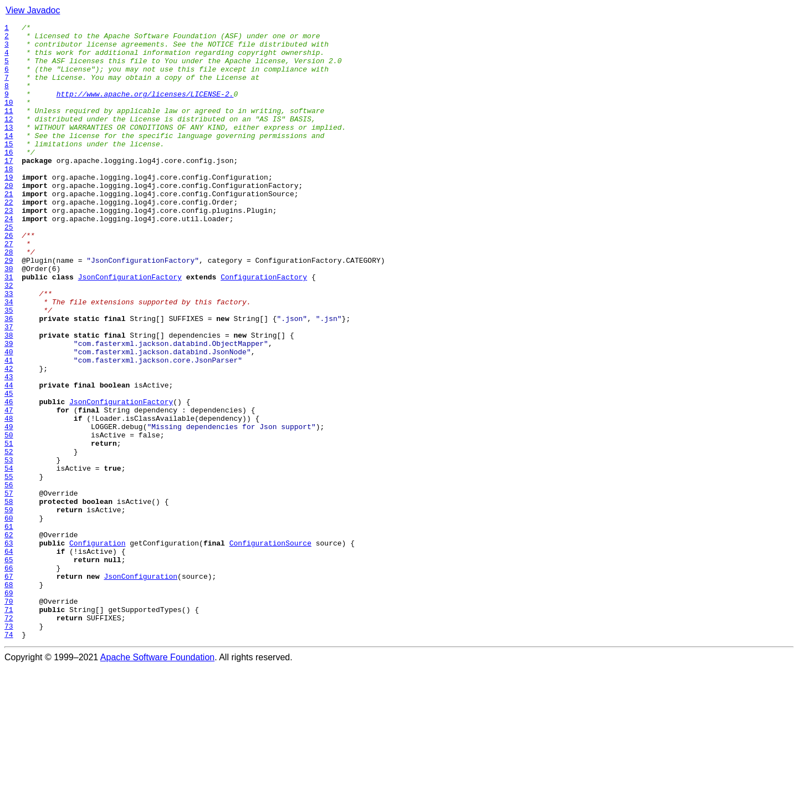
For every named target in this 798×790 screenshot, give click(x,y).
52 (8, 538)
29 (8, 308)
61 (8, 628)
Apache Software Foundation (157, 780)
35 (8, 368)
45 (8, 468)
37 (8, 388)
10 (8, 119)
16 (8, 179)
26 (8, 278)
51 (8, 528)
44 (8, 458)
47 (8, 488)
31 (8, 328)
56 (8, 578)
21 (8, 228)
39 (8, 408)
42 (8, 438)
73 (8, 747)
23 (8, 248)
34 (8, 358)
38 (8, 398)
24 (8, 258)
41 (8, 428)
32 (8, 338)
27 (8, 288)
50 (8, 518)
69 (8, 707)
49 (8, 508)
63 (8, 648)
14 (8, 159)
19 (8, 208)
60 (8, 618)
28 (8, 298)
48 (8, 498)
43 (8, 448)
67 (8, 687)
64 (8, 657)
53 (8, 548)
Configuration (97, 648)
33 (8, 348)
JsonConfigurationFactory (130, 328)
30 (8, 318)
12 (8, 139)
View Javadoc (33, 10)
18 (8, 198)
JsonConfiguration (140, 687)
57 (8, 588)
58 (8, 598)
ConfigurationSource (270, 648)
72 (8, 737)
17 (8, 188)
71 (8, 727)
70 (8, 717)
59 (8, 608)
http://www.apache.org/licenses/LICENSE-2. (145, 109)
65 (8, 667)
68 (8, 697)
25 (8, 268)
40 (8, 418)
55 (8, 568)
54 (8, 558)
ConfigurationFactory (264, 328)
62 (8, 638)
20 (8, 218)
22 (8, 238)
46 (8, 478)
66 (8, 677)
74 (8, 757)
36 (8, 378)
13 (8, 149)
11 (8, 129)
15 (8, 169)
